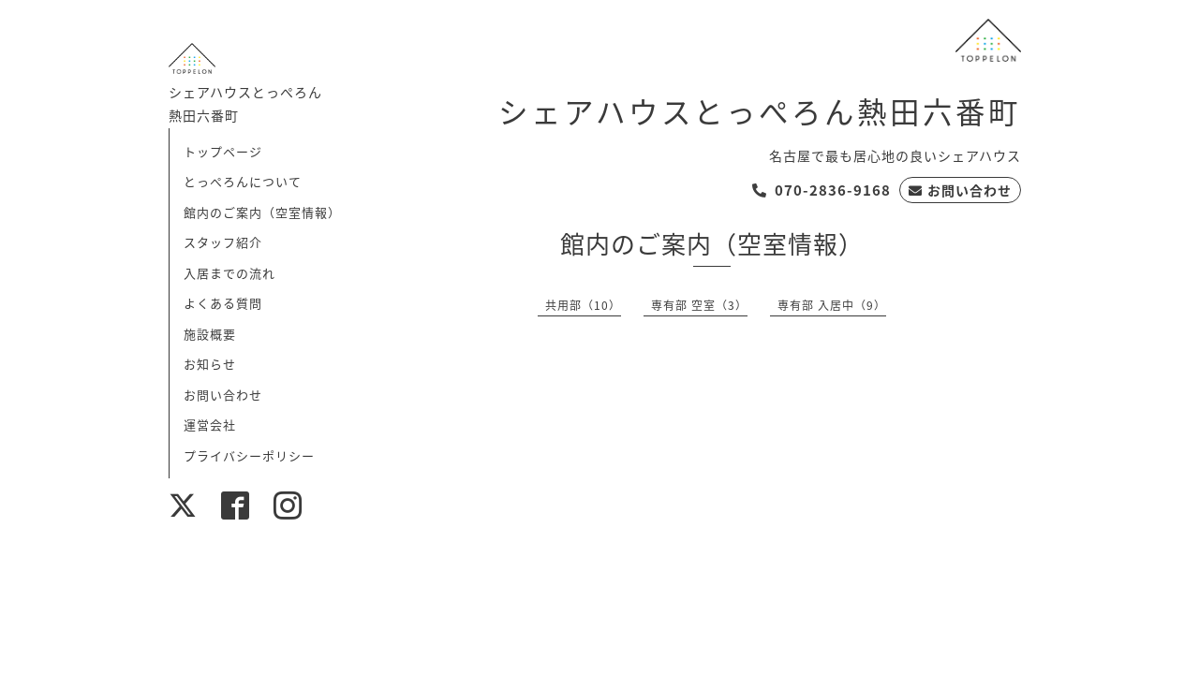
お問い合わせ (223, 394)
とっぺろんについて (243, 181)
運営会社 (210, 424)
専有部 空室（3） (699, 305)
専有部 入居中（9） (831, 305)
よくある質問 (223, 303)
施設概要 (210, 334)
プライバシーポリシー (249, 455)
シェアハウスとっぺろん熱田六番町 (759, 111)
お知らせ (210, 364)
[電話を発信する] (821, 190)
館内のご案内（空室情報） (262, 212)
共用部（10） (583, 305)
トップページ (223, 151)
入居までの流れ (229, 273)
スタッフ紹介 (223, 242)
